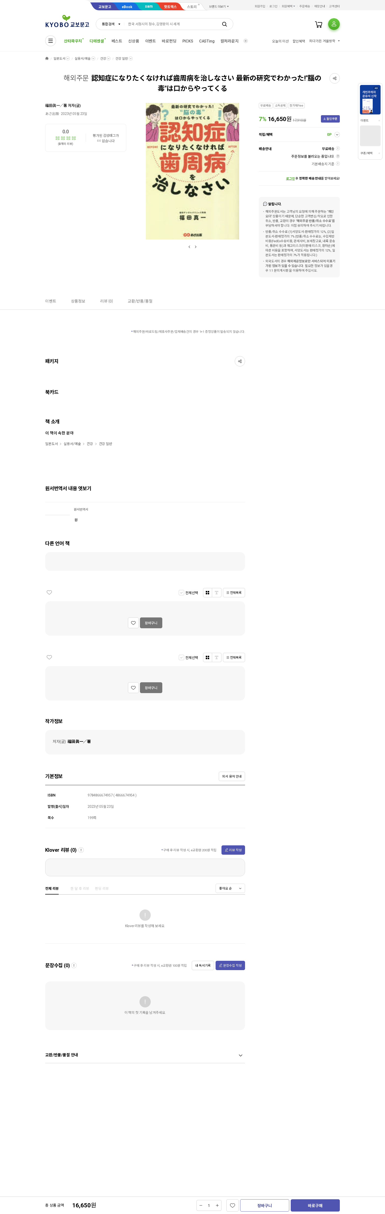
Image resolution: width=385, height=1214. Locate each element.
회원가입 (260, 6)
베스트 (117, 41)
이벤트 (150, 41)
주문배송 (304, 6)
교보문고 (104, 7)
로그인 (273, 6)
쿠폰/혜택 (366, 153)
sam (149, 6)
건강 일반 (121, 58)
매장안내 (319, 6)
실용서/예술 (82, 58)
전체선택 (191, 593)
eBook (127, 7)
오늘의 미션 (280, 41)
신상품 (133, 41)
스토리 (192, 7)
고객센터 (334, 6)
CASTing (207, 41)
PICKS (187, 41)
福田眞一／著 (56, 105)
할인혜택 (299, 41)
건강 (103, 58)
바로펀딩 (169, 41)
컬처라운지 (229, 41)
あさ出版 (52, 114)
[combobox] (110, 24)
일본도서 (59, 58)
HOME (47, 58)
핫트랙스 (170, 7)
